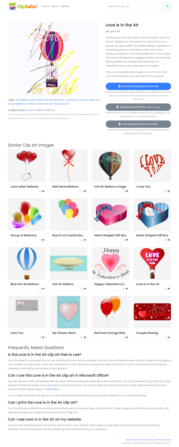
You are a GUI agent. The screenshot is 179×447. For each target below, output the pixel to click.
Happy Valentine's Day (110, 284)
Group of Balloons (24, 235)
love (39, 103)
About (54, 6)
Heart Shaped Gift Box (110, 235)
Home (45, 6)
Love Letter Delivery (25, 186)
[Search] (135, 6)
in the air (31, 103)
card (32, 100)
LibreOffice (52, 389)
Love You (17, 333)
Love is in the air (148, 284)
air (16, 100)
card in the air (44, 100)
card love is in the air (77, 100)
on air (66, 103)
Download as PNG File (138, 107)
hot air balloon (16, 103)
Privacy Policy (147, 439)
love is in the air (52, 103)
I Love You (143, 186)
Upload (65, 6)
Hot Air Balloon (63, 284)
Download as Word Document (138, 124)
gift (92, 100)
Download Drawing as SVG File (138, 86)
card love (58, 100)
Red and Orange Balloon (112, 333)
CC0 (29, 110)
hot (97, 100)
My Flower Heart (64, 333)
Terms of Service (163, 439)
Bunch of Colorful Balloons (71, 235)
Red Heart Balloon (65, 186)
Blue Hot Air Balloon (25, 284)
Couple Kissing (147, 333)
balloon (23, 100)
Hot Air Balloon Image (110, 186)
